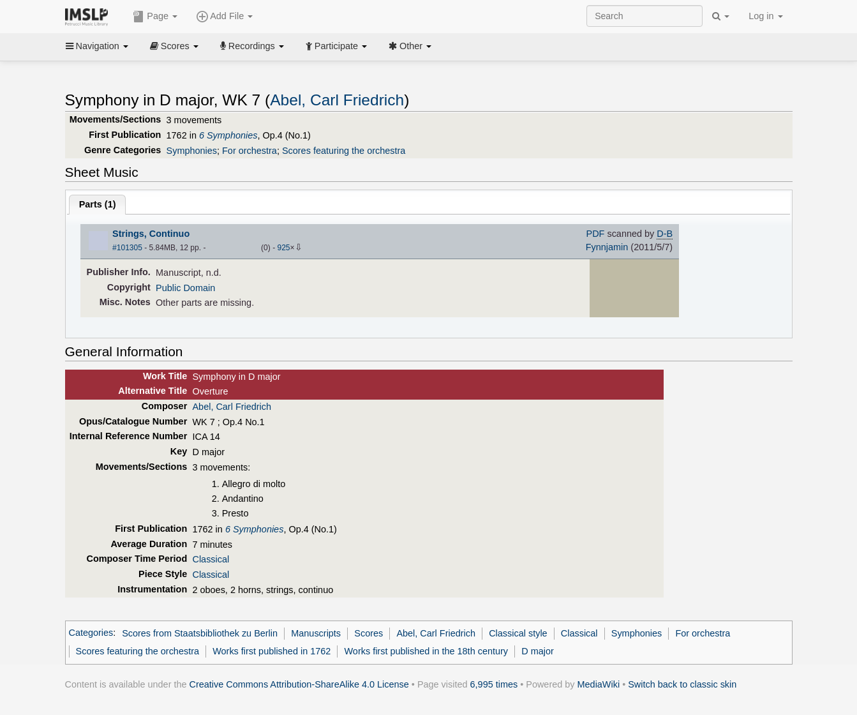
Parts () (97, 204)
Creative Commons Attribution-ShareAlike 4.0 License (299, 684)
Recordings (252, 46)
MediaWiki (599, 684)
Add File (225, 16)
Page (155, 16)
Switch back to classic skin (682, 684)
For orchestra (249, 151)
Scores (174, 46)
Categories (91, 633)
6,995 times (494, 684)
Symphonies (192, 151)
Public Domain (185, 288)
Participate (336, 46)
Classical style (518, 633)
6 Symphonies (228, 135)
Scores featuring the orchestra (343, 151)
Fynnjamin (607, 247)
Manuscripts (316, 633)
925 (283, 247)
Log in (765, 16)
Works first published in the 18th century (426, 651)
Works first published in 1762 (271, 651)
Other (410, 46)
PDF (595, 234)
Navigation (97, 46)
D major (537, 651)
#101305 (127, 247)
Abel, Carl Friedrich (337, 100)
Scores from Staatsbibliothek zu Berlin (200, 633)
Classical (210, 559)
